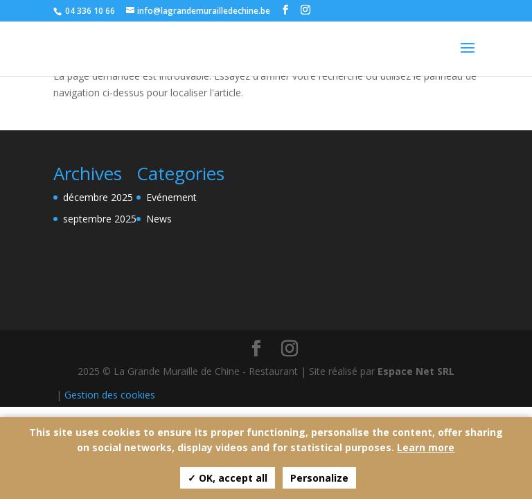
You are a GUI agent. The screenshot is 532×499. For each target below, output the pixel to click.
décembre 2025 (98, 197)
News (159, 218)
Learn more (425, 447)
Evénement (171, 197)
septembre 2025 (99, 218)
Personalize (319, 477)
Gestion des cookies (109, 394)
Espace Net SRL (416, 371)
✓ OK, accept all (227, 477)
